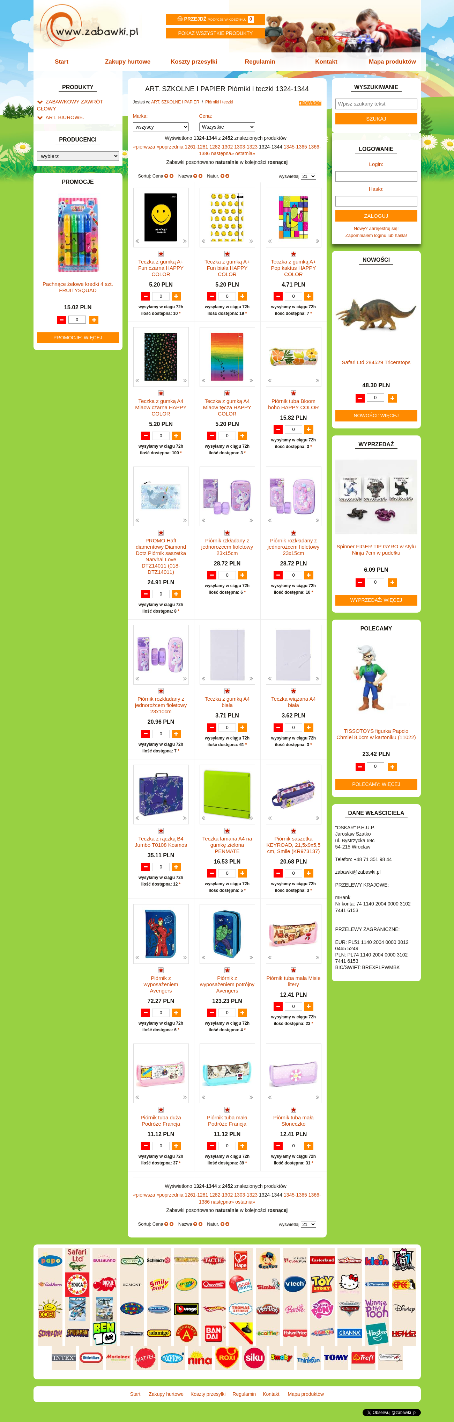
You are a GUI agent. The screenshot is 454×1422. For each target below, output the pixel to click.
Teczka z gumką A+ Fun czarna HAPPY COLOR (161, 265)
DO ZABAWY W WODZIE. (72, 302)
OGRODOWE (60, 442)
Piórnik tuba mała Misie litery (293, 981)
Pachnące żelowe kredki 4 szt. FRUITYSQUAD (78, 696)
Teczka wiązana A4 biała (293, 701)
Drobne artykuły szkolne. (77, 155)
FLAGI (52, 318)
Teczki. (67, 186)
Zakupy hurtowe (130, 61)
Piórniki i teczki (68, 163)
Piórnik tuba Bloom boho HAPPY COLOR (293, 402)
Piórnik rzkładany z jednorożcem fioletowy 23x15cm (227, 545)
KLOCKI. (55, 372)
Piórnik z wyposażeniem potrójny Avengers (227, 984)
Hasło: (376, 189)
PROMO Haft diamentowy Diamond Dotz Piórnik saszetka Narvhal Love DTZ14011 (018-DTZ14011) (161, 555)
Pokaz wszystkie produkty (215, 33)
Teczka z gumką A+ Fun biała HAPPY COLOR (227, 265)
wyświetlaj (289, 173)
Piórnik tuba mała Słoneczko (293, 1121)
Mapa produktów (388, 61)
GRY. (51, 326)
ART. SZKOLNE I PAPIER (72, 139)
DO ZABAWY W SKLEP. (70, 294)
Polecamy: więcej (376, 784)
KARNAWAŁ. (59, 364)
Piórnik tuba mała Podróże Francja (227, 1121)
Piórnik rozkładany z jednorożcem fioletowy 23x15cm (293, 545)
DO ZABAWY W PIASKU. (71, 286)
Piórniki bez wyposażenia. (86, 170)
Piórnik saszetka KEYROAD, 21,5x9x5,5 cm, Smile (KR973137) (293, 844)
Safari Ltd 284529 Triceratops (376, 362)
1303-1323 (246, 144)
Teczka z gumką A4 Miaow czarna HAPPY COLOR (161, 405)
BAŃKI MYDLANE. (65, 238)
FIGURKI (55, 310)
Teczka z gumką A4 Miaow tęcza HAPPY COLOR (227, 405)
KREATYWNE (60, 388)
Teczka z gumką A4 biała (227, 701)
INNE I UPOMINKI (64, 334)
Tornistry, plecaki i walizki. (78, 147)
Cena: (205, 113)
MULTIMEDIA (59, 426)
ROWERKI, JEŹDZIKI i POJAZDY (80, 466)
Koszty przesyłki (194, 61)
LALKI (52, 410)
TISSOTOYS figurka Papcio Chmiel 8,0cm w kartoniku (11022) (376, 734)
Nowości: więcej (376, 415)
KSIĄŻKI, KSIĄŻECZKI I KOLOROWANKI (66, 399)
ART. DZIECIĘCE (63, 131)
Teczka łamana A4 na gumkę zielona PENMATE (227, 844)
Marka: (140, 113)
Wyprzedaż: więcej (376, 600)
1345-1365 (296, 144)
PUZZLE (54, 458)
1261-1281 (197, 144)
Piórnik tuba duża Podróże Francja (161, 1121)
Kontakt (324, 61)
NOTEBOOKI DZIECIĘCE (72, 434)
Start (66, 61)
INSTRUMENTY (62, 342)
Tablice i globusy (69, 212)
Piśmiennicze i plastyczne (78, 204)
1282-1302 (221, 144)
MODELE (55, 418)
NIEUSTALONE (61, 522)
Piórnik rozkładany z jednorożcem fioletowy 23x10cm (161, 704)
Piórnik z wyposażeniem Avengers (160, 984)
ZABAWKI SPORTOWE (70, 506)
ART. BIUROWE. (63, 109)
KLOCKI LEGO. (61, 380)
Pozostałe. (70, 194)
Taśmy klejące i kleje (73, 220)
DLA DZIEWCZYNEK (67, 262)
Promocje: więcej (77, 747)
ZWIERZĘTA (59, 514)
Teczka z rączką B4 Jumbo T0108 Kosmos (161, 841)
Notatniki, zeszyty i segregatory (84, 228)
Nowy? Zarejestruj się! (376, 228)
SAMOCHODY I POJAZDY (73, 474)
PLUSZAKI (57, 450)
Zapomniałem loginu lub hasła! (376, 235)
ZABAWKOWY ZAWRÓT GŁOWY (80, 101)
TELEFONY (58, 482)
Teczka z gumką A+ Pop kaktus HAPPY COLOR (293, 265)
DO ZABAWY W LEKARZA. (74, 270)
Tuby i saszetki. (75, 178)
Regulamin (259, 61)
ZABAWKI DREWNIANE (70, 498)
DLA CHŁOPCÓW (64, 254)
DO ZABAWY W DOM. (68, 278)
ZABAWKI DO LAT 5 (66, 490)
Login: (376, 164)
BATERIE (55, 246)
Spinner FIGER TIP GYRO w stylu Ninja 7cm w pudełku (376, 549)
